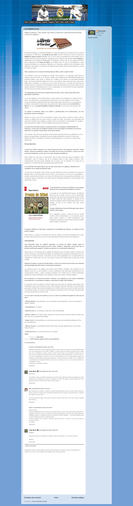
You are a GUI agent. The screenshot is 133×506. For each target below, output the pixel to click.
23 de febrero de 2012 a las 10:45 (44, 347)
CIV (30, 388)
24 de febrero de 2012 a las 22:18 (48, 430)
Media (66, 22)
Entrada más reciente (32, 498)
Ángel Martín (40, 337)
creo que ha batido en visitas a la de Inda (48, 106)
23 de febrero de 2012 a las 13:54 (48, 371)
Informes (45, 22)
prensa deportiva (54, 339)
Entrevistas (38, 22)
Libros (61, 22)
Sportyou (80, 58)
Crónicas (31, 22)
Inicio (26, 22)
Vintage (72, 22)
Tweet (26, 334)
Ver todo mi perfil (92, 37)
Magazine (51, 22)
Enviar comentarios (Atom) (39, 501)
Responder (32, 365)
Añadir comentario (30, 446)
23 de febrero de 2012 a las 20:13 (43, 407)
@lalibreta (28, 56)
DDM (31, 339)
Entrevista (36, 339)
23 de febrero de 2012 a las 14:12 (41, 388)
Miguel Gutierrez (44, 339)
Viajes (57, 22)
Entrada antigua (78, 498)
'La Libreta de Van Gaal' (49, 54)
